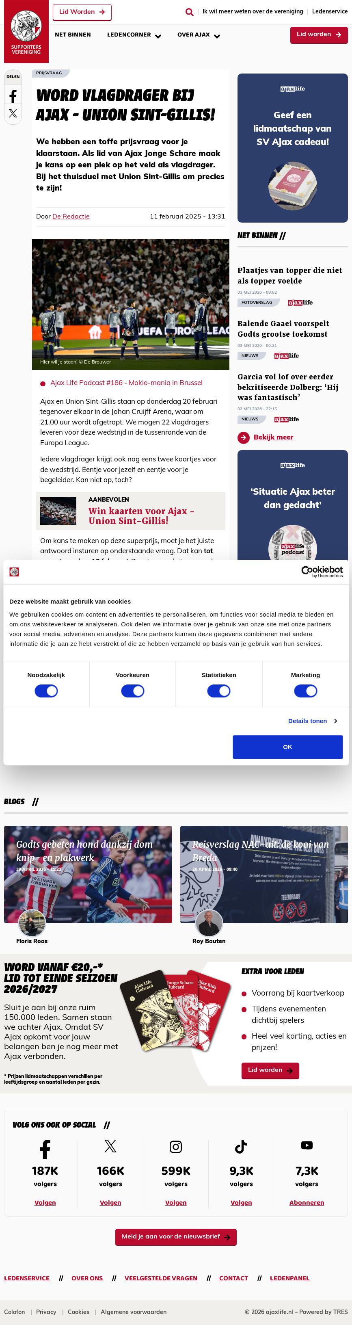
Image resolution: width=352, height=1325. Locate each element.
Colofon (14, 1313)
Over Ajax (198, 35)
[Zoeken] (190, 12)
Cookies (78, 1313)
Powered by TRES (323, 1313)
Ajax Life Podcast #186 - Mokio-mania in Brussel (126, 383)
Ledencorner (134, 35)
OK (287, 746)
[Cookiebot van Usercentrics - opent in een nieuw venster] (307, 572)
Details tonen (307, 720)
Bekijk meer (265, 438)
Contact (233, 1278)
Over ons (87, 1278)
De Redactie (71, 217)
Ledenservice (330, 12)
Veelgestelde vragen (161, 1278)
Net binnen (73, 35)
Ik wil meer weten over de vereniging (253, 12)
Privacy (46, 1313)
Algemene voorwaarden (133, 1313)
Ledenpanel (290, 1278)
